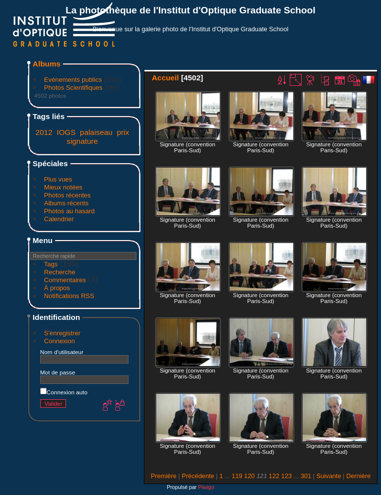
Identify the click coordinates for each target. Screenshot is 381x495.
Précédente (198, 476)
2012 (43, 132)
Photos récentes (67, 195)
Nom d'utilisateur (61, 352)
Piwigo (206, 487)
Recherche (59, 272)
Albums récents (66, 203)
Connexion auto (63, 392)
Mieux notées (63, 187)
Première (164, 476)
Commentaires (65, 280)
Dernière (358, 476)
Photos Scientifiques (73, 87)
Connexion (59, 341)
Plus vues (58, 179)
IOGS (66, 132)
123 (286, 476)
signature (82, 141)
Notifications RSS (69, 296)
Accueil (165, 77)
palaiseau (96, 132)
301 (306, 476)
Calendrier (59, 219)
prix (123, 132)
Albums (47, 64)
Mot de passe (57, 372)
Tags (51, 264)
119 (237, 476)
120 (249, 476)
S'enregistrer (62, 333)
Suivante (329, 476)
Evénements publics (73, 79)
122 (274, 476)
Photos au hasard (69, 211)
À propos (57, 288)
